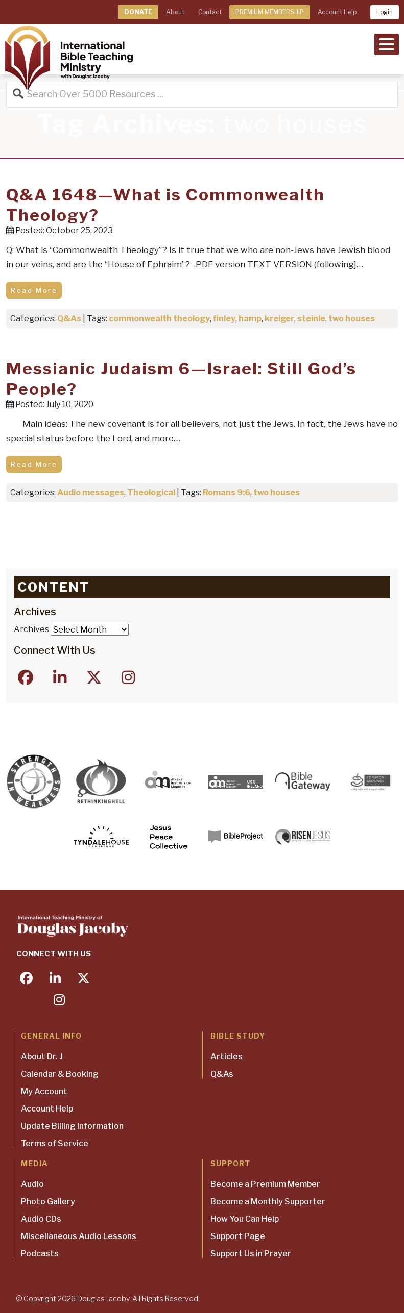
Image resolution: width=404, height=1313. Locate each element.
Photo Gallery (48, 1201)
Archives (31, 629)
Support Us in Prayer (250, 1253)
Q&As (69, 318)
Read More (34, 290)
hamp (250, 318)
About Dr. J (42, 1057)
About (175, 12)
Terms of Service (54, 1143)
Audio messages (90, 492)
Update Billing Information (72, 1126)
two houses (351, 318)
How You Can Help (244, 1219)
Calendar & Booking (60, 1074)
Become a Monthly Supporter (267, 1201)
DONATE (138, 12)
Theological (151, 492)
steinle (311, 318)
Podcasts (40, 1253)
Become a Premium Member (265, 1184)
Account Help (337, 12)
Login (384, 12)
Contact (210, 12)
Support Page (237, 1236)
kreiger (279, 318)
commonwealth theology (159, 318)
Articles (226, 1057)
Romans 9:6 (226, 492)
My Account (44, 1091)
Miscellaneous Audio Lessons (78, 1236)
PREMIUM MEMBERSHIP (269, 12)
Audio (32, 1184)
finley (224, 318)
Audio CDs (41, 1219)
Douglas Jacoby (103, 1298)
